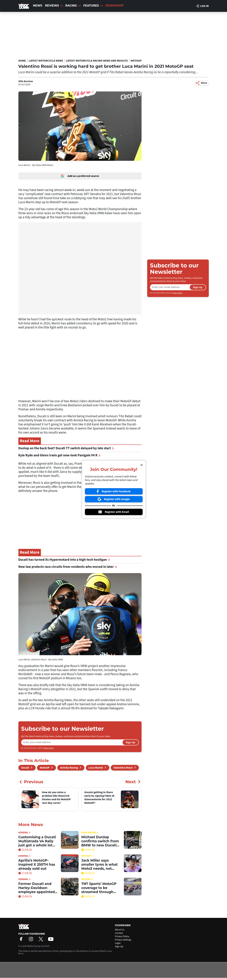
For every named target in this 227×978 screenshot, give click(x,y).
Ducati (25, 768)
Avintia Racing (69, 768)
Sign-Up (119, 946)
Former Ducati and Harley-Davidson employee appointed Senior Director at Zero (36, 888)
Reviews (54, 5)
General (24, 832)
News (37, 5)
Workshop (114, 5)
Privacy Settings (123, 940)
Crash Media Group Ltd (32, 946)
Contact (119, 933)
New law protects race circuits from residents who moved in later (67, 566)
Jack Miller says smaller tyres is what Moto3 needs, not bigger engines (99, 864)
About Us (119, 929)
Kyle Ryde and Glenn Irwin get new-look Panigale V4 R (59, 455)
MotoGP (136, 60)
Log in (202, 6)
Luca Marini (96, 768)
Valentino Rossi (123, 768)
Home (22, 60)
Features (93, 5)
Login (118, 943)
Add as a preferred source (80, 176)
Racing (73, 5)
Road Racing (89, 832)
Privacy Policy (49, 748)
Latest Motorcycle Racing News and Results (97, 60)
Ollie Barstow (25, 81)
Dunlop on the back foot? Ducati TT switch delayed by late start (66, 448)
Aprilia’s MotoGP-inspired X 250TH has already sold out (36, 864)
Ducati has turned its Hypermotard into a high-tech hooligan (64, 559)
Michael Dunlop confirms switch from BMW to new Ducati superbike (100, 841)
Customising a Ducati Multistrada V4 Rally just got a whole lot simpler (37, 841)
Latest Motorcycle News (46, 60)
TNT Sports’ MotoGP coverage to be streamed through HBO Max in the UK (99, 888)
